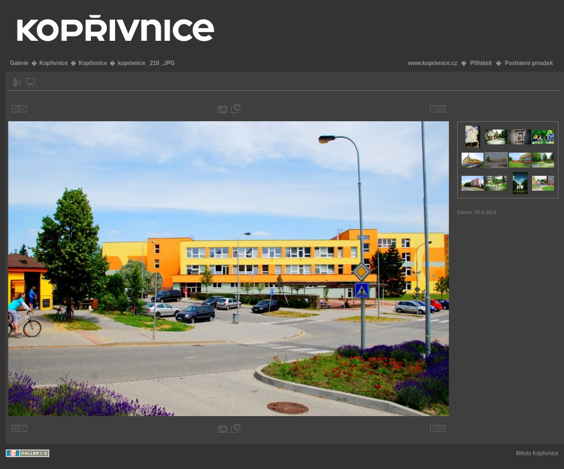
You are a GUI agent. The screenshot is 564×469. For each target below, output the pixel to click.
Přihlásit (481, 63)
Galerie (19, 63)
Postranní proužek (529, 63)
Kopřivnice (53, 63)
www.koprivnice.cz (432, 63)
